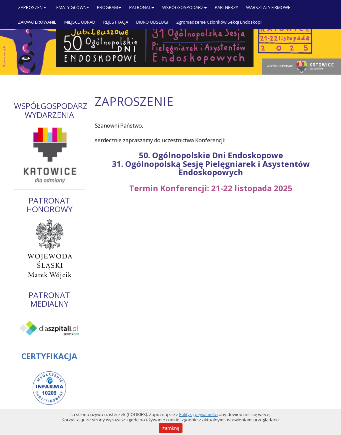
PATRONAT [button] (141, 7)
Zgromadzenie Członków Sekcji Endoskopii (219, 22)
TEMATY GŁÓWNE (71, 7)
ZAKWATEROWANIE (37, 22)
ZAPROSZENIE (32, 7)
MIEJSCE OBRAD (79, 22)
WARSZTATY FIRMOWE (268, 7)
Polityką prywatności (198, 414)
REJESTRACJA (115, 22)
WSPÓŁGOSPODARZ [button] (184, 7)
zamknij (170, 428)
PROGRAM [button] (109, 7)
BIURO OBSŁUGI (152, 22)
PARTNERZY (226, 7)
